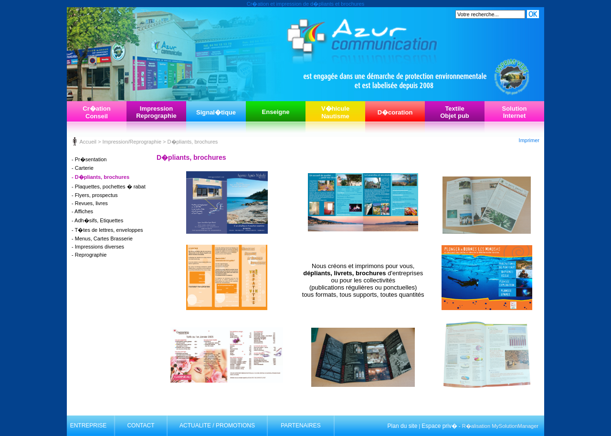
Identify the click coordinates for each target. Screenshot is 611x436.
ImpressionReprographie (156, 112)
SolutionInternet (514, 112)
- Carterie (83, 168)
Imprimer (529, 140)
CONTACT (140, 425)
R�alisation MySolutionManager (500, 426)
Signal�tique (216, 112)
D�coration (395, 112)
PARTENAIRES (301, 425)
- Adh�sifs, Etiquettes (97, 220)
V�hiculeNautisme (335, 112)
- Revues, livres (90, 203)
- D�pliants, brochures (100, 177)
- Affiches (82, 211)
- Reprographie (89, 255)
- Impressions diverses (98, 246)
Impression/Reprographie (131, 142)
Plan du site (403, 426)
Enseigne (276, 111)
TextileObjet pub (454, 112)
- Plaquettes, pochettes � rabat (109, 186)
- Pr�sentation (89, 159)
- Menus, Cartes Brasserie (102, 238)
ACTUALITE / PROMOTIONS (217, 425)
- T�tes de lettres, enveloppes (107, 230)
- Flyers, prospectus (95, 195)
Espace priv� (439, 426)
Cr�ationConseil (97, 112)
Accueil (87, 142)
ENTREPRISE (88, 425)
